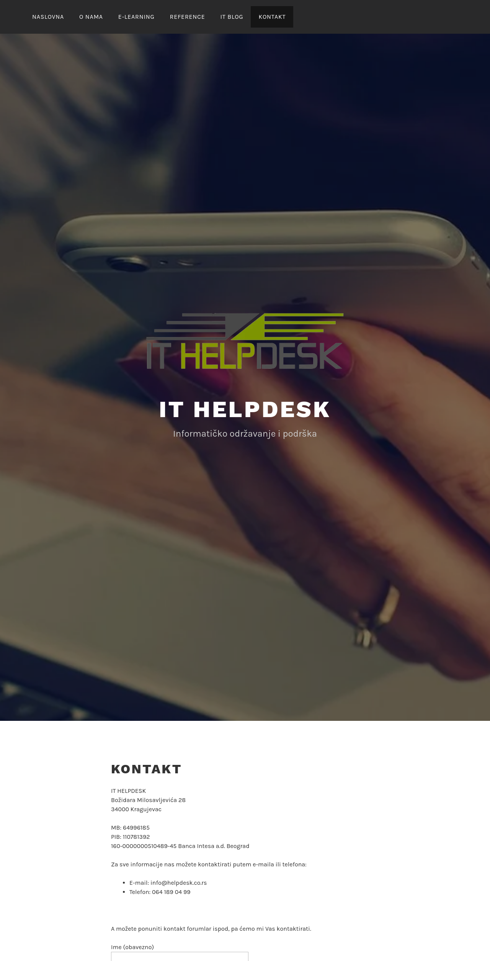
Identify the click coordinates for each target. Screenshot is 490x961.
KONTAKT (272, 16)
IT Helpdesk (245, 409)
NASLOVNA (48, 16)
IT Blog (231, 16)
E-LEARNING (136, 16)
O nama (91, 16)
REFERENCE (187, 16)
